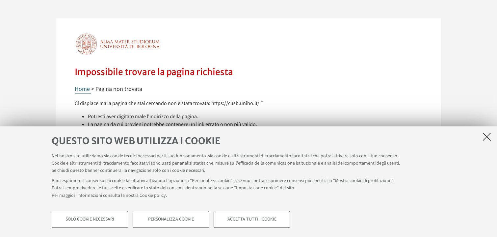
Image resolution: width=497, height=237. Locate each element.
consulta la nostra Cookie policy (134, 195)
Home (83, 89)
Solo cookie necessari (89, 219)
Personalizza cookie (171, 219)
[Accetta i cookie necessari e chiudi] (487, 136)
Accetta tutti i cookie (251, 219)
